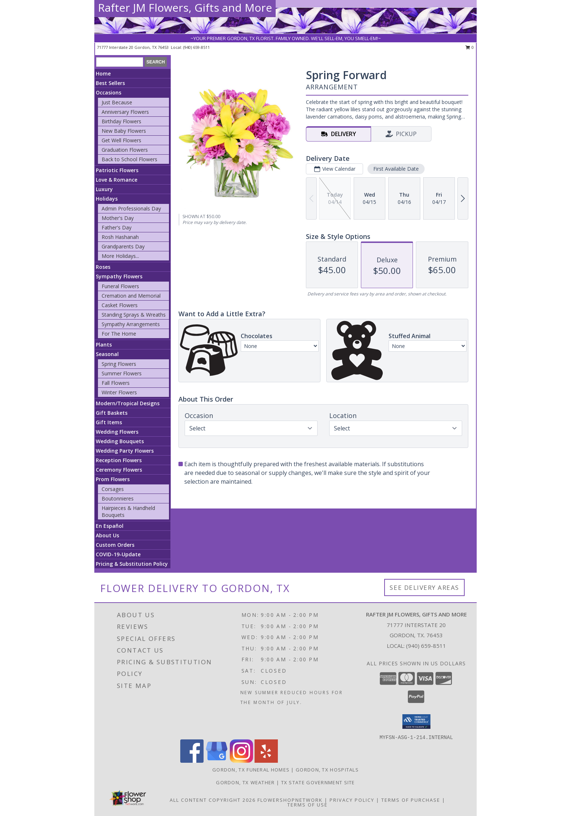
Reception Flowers (119, 460)
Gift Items (109, 422)
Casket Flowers (120, 305)
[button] (416, 721)
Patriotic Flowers (117, 170)
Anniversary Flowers (125, 111)
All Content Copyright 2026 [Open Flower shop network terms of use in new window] (213, 800)
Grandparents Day (123, 246)
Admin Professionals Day (131, 208)
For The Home (119, 333)
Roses (103, 266)
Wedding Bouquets (120, 441)
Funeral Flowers (120, 286)
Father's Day (116, 227)
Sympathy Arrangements (131, 324)
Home (103, 73)
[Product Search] (119, 62)
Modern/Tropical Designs (128, 403)
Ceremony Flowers (119, 469)
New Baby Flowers (124, 130)
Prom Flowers (113, 479)
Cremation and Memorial (131, 295)
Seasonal (107, 354)
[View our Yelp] (266, 760)
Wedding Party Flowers (125, 450)
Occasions (108, 92)
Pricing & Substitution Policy (132, 563)
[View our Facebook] (192, 760)
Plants (104, 344)
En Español (109, 525)
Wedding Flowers (117, 431)
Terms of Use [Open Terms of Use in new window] (307, 804)
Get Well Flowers (121, 140)
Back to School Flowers (129, 159)
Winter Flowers (119, 392)
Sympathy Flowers (119, 276)
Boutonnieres (118, 498)
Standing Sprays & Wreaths (134, 314)
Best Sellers (110, 83)
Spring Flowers (119, 363)
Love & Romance (116, 179)
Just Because (117, 102)
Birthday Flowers (121, 121)
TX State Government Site (318, 782)
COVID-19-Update (118, 554)
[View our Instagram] (241, 760)
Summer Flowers (122, 373)
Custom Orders (115, 544)
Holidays (107, 198)
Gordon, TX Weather (245, 782)
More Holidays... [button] (120, 255)
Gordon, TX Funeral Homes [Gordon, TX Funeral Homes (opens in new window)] (251, 769)
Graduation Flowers (125, 149)
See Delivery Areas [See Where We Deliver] (424, 587)
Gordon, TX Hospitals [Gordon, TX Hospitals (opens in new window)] (327, 769)
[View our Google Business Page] (216, 760)
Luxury (104, 189)
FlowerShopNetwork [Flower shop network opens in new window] (290, 800)
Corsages (113, 489)
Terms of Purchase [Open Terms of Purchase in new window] (410, 800)
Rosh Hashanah (120, 236)
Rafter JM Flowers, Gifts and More (185, 7)
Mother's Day (118, 217)
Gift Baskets (111, 412)
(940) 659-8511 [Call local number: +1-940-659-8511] (196, 47)
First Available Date (396, 168)
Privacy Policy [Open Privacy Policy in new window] (352, 800)
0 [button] (469, 47)
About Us (107, 535)
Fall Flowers (116, 382)
